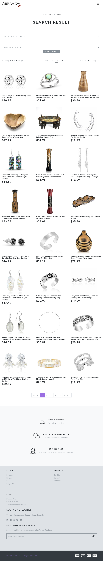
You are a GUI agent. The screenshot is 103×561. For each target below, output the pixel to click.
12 (52, 60)
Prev (35, 395)
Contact (57, 477)
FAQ (8, 480)
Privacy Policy (11, 498)
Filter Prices (51, 52)
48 (62, 60)
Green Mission (12, 501)
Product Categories (16, 36)
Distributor (58, 480)
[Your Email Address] (48, 536)
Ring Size (10, 483)
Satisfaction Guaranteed (16, 504)
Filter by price (13, 47)
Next (67, 395)
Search (58, 14)
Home (44, 14)
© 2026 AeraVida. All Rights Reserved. (22, 555)
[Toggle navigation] (98, 4)
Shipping (9, 475)
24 (57, 60)
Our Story (58, 475)
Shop (51, 14)
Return (9, 477)
